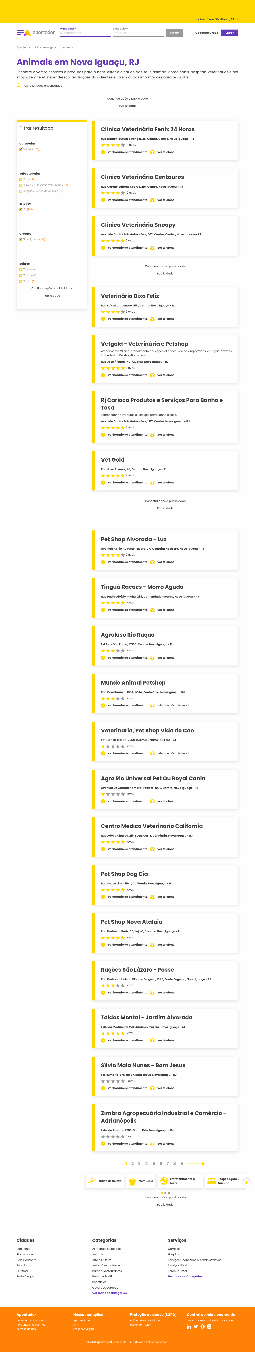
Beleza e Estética (103, 1276)
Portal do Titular (140, 1324)
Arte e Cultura (101, 1260)
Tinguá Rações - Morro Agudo (142, 587)
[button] (164, 1193)
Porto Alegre (25, 1276)
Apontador (24, 47)
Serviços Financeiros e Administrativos (194, 1260)
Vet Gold (113, 460)
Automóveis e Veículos (108, 1265)
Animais (98, 1254)
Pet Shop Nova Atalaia (132, 922)
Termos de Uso (26, 1329)
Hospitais (174, 1254)
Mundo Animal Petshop (133, 682)
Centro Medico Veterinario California (152, 826)
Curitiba (22, 1271)
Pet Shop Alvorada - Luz (134, 539)
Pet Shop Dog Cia (124, 874)
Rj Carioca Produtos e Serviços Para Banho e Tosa (162, 403)
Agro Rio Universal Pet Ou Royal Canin (153, 778)
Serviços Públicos (180, 1265)
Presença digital (83, 1329)
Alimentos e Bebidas (106, 1249)
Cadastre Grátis (206, 33)
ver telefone (166, 152)
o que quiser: (68, 28)
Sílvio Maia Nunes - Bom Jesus (143, 1065)
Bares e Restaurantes (107, 1271)
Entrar (230, 33)
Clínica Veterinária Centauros (142, 177)
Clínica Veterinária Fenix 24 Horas (148, 129)
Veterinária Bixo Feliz (130, 296)
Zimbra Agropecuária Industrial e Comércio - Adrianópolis (164, 1117)
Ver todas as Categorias (109, 1293)
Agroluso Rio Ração (128, 635)
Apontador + (81, 1320)
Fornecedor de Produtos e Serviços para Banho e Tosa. (139, 415)
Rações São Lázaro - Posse (137, 970)
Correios (174, 1249)
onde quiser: (120, 28)
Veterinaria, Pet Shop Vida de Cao (147, 730)
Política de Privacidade (145, 1320)
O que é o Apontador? (31, 1320)
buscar (174, 32)
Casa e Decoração (105, 1288)
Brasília (22, 1265)
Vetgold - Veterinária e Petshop (144, 344)
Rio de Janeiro (26, 1254)
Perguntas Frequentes (31, 1324)
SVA (75, 1324)
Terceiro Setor (177, 1271)
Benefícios (99, 1282)
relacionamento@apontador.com (210, 1320)
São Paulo (23, 1249)
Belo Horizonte (26, 1260)
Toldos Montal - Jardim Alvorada (147, 1017)
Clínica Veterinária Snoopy (138, 225)
